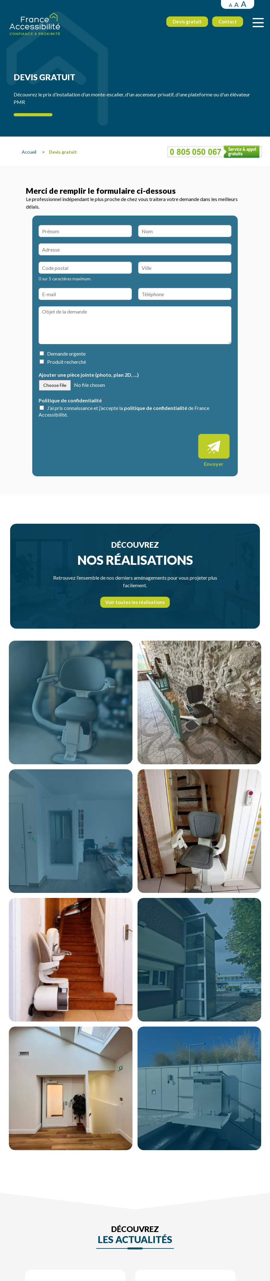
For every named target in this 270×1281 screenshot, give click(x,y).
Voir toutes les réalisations (135, 602)
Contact (226, 22)
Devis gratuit (185, 22)
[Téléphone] (184, 294)
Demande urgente (66, 354)
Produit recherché (66, 362)
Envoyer (214, 464)
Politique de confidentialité (72, 400)
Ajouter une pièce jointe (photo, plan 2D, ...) (89, 375)
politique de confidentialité (155, 408)
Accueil (29, 152)
